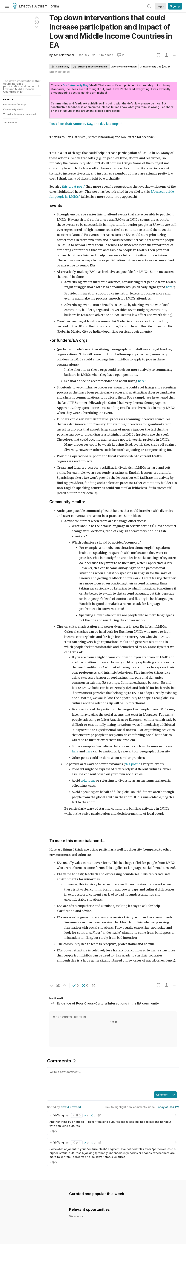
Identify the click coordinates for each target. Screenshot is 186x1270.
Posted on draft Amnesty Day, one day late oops (84, 124)
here (75, 751)
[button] (76, 985)
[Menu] (6, 6)
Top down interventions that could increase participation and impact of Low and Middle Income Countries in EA (22, 86)
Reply (53, 1130)
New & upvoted (71, 1107)
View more (76, 1220)
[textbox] (112, 1079)
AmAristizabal (64, 55)
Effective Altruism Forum (36, 6)
